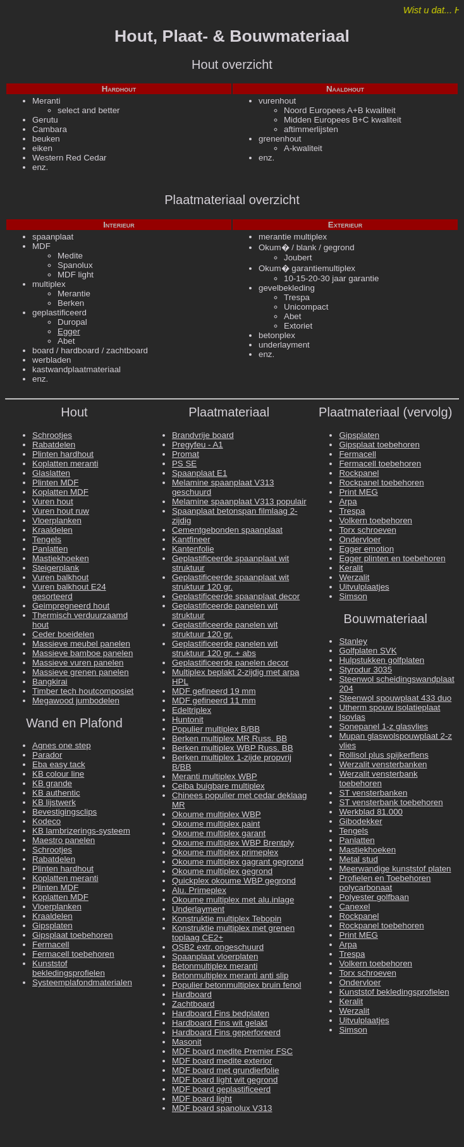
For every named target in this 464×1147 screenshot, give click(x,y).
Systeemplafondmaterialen (82, 982)
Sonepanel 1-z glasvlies (383, 726)
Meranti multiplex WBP (214, 776)
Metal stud (358, 859)
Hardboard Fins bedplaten (220, 1013)
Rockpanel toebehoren (381, 482)
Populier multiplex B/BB (216, 729)
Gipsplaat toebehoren (72, 935)
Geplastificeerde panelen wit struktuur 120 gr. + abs (225, 648)
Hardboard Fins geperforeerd (226, 1032)
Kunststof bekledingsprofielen (68, 968)
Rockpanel (359, 473)
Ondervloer (360, 539)
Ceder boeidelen (63, 634)
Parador (47, 755)
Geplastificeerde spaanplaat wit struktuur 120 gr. (230, 582)
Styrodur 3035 (365, 669)
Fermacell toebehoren (73, 954)
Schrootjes (52, 435)
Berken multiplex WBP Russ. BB (232, 748)
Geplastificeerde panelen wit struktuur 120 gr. (225, 629)
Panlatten (50, 549)
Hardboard (192, 994)
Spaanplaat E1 (199, 473)
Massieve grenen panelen (80, 672)
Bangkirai (50, 681)
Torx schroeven (367, 530)
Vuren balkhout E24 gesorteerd (69, 591)
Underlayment (198, 909)
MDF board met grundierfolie (225, 1070)
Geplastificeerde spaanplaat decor (236, 596)
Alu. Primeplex (199, 890)
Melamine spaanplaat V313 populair (239, 501)
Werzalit (354, 577)
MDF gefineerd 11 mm (214, 700)
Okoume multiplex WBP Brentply (233, 842)
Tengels (46, 539)
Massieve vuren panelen (77, 662)
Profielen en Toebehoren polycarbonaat (384, 882)
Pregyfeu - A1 (197, 444)
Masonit (187, 1042)
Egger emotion (366, 549)
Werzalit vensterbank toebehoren (378, 778)
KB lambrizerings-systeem (81, 830)
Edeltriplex (191, 710)
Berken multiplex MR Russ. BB (229, 738)
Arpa (348, 501)
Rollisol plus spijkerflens (383, 755)
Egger (69, 331)
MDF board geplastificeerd (221, 1089)
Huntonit (188, 719)
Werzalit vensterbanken (383, 764)
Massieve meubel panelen (81, 643)
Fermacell (51, 944)
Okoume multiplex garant (219, 833)
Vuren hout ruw (60, 511)
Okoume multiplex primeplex (225, 852)
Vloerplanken (57, 520)
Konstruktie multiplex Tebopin (226, 918)
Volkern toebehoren (375, 520)
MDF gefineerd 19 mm (214, 691)
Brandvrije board (203, 435)
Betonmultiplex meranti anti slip (230, 975)
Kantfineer (191, 539)
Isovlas (352, 717)
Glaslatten (51, 473)
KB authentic (56, 793)
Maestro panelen (63, 840)
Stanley (353, 641)
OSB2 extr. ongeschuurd (218, 947)
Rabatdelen (53, 444)
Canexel (354, 906)
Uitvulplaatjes (364, 587)
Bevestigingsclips (64, 811)
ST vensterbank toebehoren (391, 802)
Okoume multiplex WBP (216, 814)
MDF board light (202, 1098)
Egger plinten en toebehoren (392, 558)
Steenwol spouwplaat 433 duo (395, 698)
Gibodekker (360, 821)
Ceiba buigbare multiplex (218, 786)
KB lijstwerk (54, 802)
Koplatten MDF (60, 492)
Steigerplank (55, 568)
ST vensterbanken (373, 793)
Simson (353, 596)
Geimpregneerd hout (70, 605)
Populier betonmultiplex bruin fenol (237, 985)
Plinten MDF (55, 482)
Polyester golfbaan (373, 897)
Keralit (351, 568)
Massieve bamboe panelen (82, 653)
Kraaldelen (52, 530)
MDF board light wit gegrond (225, 1079)
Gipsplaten (52, 925)
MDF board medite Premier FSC (232, 1051)
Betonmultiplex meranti (215, 966)
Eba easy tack (58, 764)
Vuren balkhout (60, 577)
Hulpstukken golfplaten (381, 660)
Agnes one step (61, 745)
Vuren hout (52, 501)
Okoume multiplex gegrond (222, 871)
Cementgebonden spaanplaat (227, 530)
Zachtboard (193, 1004)
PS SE (184, 463)
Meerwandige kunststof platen (395, 868)
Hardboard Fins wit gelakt (219, 1023)
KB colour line (58, 774)
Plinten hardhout (63, 454)
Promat (185, 454)
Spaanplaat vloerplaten (215, 956)
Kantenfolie (193, 549)
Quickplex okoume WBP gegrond (234, 880)
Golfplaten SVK (367, 650)
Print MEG (358, 492)
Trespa (352, 511)
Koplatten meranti (65, 463)
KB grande (52, 783)
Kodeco (46, 821)
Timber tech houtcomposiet (82, 691)
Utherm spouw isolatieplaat (389, 707)
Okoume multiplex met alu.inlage (233, 899)
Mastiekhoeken (60, 558)
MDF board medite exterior (222, 1060)
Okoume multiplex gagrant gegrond (237, 861)
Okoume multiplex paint (216, 823)
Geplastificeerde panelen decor (230, 662)
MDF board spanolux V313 (222, 1108)
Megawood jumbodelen (75, 700)
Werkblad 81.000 (371, 811)
